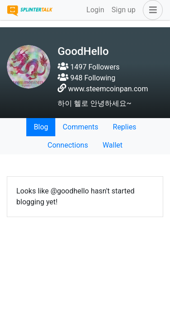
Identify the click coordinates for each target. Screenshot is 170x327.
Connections (68, 145)
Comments (80, 127)
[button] (151, 10)
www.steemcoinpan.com (108, 88)
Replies (124, 127)
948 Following (86, 78)
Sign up (124, 9)
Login (95, 9)
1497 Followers (89, 67)
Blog (41, 127)
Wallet (112, 145)
